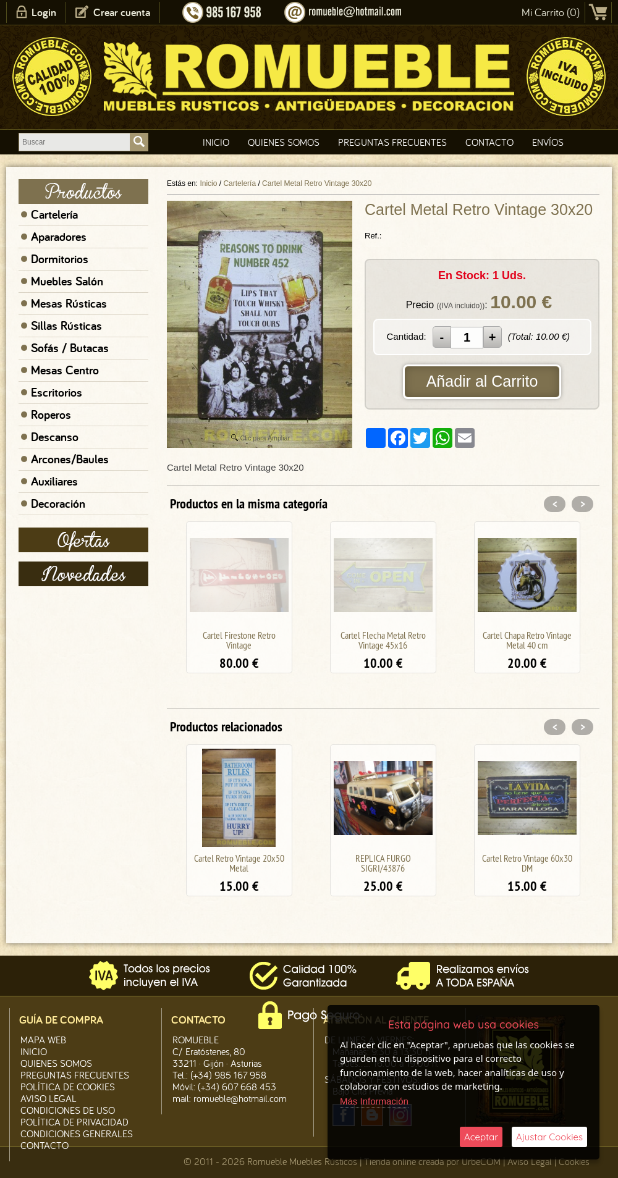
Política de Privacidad (74, 1122)
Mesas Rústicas (69, 303)
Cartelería (54, 214)
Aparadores (59, 237)
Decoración (58, 503)
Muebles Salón (67, 281)
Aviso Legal (529, 1161)
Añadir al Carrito (482, 381)
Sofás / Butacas (70, 348)
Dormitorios (59, 259)
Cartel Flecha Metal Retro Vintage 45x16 (383, 640)
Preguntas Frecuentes (392, 142)
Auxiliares (54, 481)
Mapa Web (43, 1039)
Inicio (216, 142)
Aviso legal (48, 1098)
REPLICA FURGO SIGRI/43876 (383, 863)
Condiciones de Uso (67, 1110)
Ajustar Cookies (549, 1137)
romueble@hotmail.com (240, 1098)
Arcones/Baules (70, 459)
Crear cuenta (121, 12)
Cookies (574, 1161)
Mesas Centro (65, 370)
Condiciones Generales (76, 1133)
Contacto (489, 142)
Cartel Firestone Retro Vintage (239, 640)
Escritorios (56, 392)
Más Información (374, 1101)
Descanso (54, 437)
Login (44, 12)
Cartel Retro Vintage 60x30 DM (527, 863)
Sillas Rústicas (66, 326)
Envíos (548, 142)
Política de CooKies (67, 1086)
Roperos (51, 414)
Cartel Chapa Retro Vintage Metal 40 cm (527, 640)
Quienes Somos (284, 142)
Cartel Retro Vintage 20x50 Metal (239, 863)
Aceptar (481, 1137)
